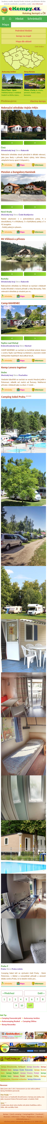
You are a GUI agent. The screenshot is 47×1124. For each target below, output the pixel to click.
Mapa (5, 24)
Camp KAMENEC (10, 303)
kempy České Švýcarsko (23, 1070)
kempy (5, 1114)
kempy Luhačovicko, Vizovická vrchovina (23, 1077)
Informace (15, 1117)
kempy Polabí (19, 1076)
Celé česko (39, 46)
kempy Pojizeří (12, 1073)
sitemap (39, 1117)
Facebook (39, 1114)
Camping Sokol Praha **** (16, 396)
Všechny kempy (38, 101)
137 (30, 1005)
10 (21, 1005)
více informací (37, 4)
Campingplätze (28, 1114)
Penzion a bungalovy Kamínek (18, 172)
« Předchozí (8, 993)
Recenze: (4, 1085)
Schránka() (34, 18)
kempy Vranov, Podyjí (30, 1073)
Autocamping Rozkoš (11, 1021)
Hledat (19, 18)
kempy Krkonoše (34, 1079)
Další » (41, 993)
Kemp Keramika (9, 1024)
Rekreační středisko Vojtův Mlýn (19, 107)
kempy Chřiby (33, 1076)
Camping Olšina (29, 1021)
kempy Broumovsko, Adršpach (13, 1067)
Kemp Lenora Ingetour (14, 367)
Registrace (31, 1117)
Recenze (7, 1117)
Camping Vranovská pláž (11, 1018)
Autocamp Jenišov (32, 1018)
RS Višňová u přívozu (13, 239)
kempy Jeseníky (33, 1067)
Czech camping (15, 1114)
